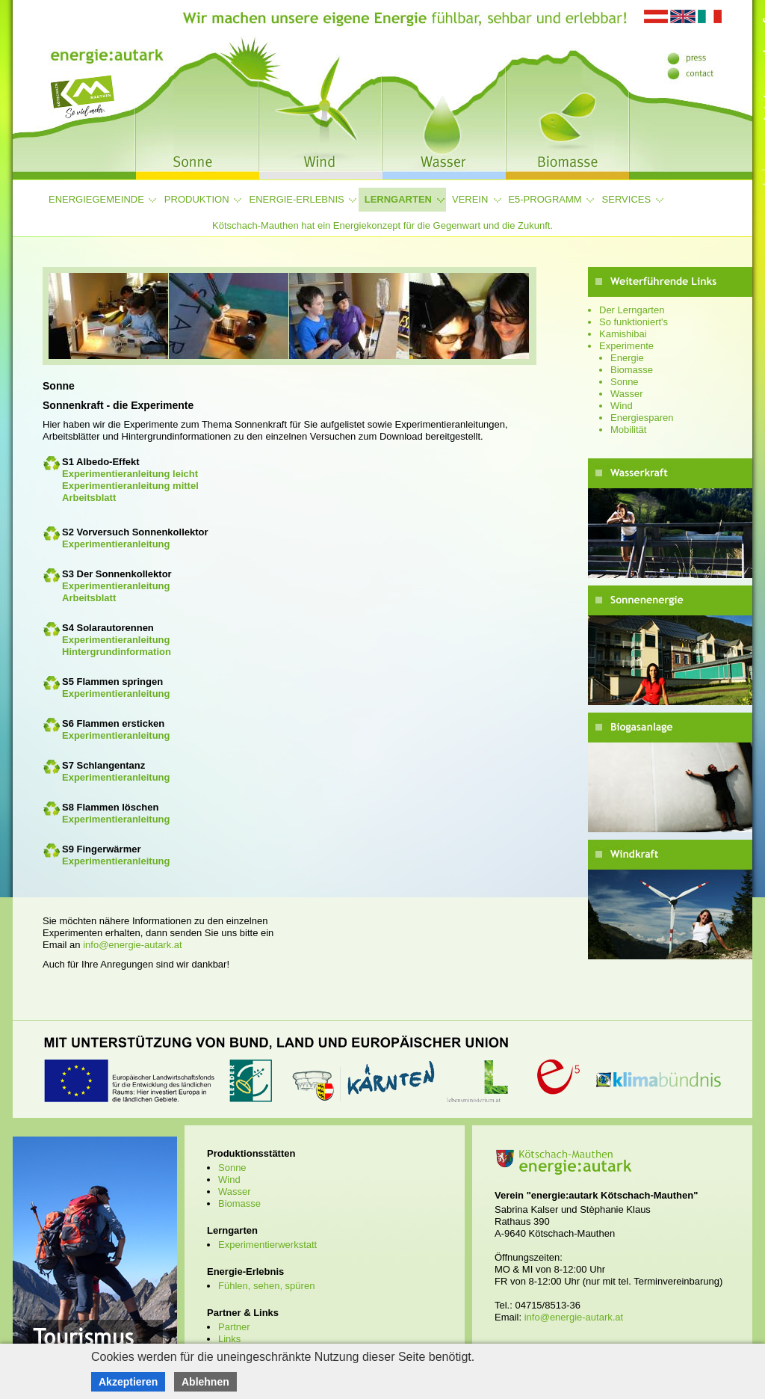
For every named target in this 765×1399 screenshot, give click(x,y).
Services (626, 199)
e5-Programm (544, 199)
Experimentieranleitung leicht (130, 473)
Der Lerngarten (631, 310)
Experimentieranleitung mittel (130, 485)
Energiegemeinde (96, 199)
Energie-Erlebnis (297, 199)
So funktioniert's (633, 322)
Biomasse (631, 369)
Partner (234, 1326)
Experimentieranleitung (116, 544)
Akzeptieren (128, 1382)
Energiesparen (642, 417)
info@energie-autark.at (132, 944)
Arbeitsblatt (89, 497)
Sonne (624, 381)
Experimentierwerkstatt (267, 1244)
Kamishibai (623, 333)
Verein (470, 199)
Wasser (626, 393)
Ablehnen (205, 1382)
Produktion (196, 199)
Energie (627, 357)
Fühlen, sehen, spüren (266, 1285)
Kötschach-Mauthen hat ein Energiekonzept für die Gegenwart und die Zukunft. (382, 225)
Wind (621, 405)
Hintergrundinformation (116, 651)
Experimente (626, 345)
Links (229, 1338)
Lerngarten (398, 199)
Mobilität (628, 429)
